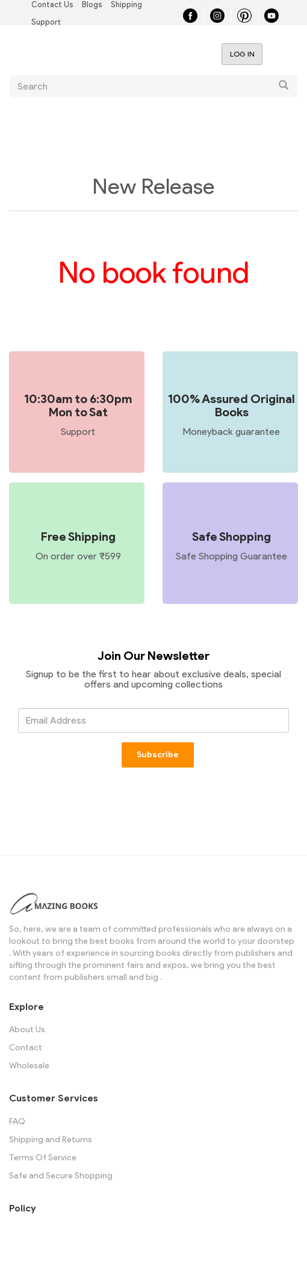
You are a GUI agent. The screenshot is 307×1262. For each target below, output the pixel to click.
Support (46, 21)
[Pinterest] (244, 19)
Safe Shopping (231, 536)
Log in (242, 53)
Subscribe (158, 755)
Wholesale (29, 1065)
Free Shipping (78, 536)
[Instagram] (217, 19)
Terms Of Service (42, 1158)
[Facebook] (190, 19)
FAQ (17, 1121)
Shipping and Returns (50, 1139)
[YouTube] (271, 19)
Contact (25, 1047)
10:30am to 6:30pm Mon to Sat (78, 405)
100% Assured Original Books (231, 405)
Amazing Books (86, 53)
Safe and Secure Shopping (61, 1176)
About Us (27, 1029)
